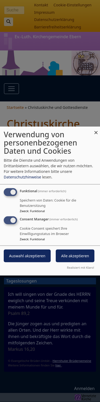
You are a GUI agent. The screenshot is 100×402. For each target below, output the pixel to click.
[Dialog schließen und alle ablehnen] (96, 130)
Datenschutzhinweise (22, 176)
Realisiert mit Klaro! (80, 267)
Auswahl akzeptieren (27, 255)
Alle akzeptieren (75, 255)
